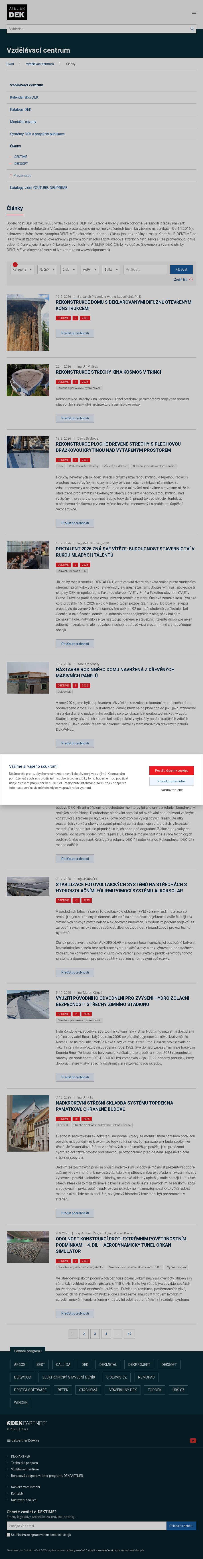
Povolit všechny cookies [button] (171, 770)
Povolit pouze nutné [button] (172, 781)
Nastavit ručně (172, 790)
